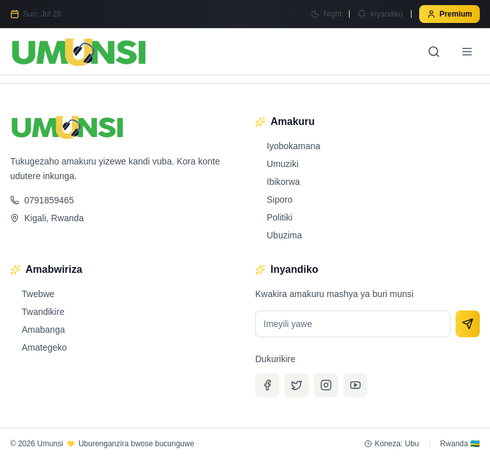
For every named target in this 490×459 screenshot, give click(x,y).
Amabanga (37, 329)
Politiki (273, 217)
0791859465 (42, 200)
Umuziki (277, 164)
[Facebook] (267, 385)
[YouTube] (355, 385)
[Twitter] (297, 385)
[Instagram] (326, 385)
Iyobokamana (287, 146)
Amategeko (38, 347)
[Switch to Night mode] (326, 14)
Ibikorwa (277, 182)
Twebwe (32, 294)
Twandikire (37, 312)
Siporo (273, 199)
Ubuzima (278, 235)
